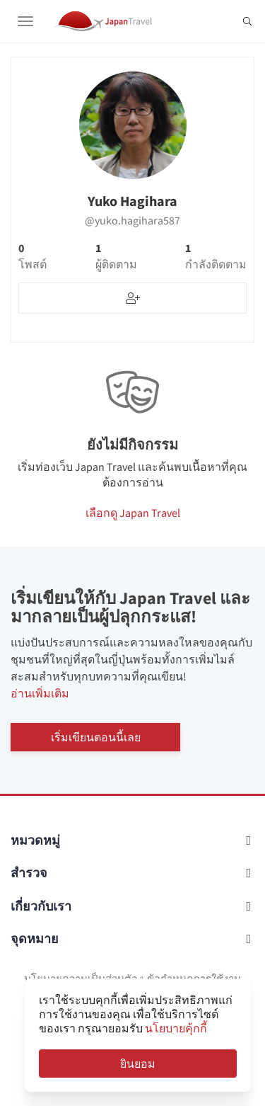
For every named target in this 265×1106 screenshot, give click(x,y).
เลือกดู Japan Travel (133, 513)
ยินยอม (137, 1063)
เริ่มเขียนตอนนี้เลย (96, 737)
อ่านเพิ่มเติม (40, 693)
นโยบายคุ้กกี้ (176, 1028)
